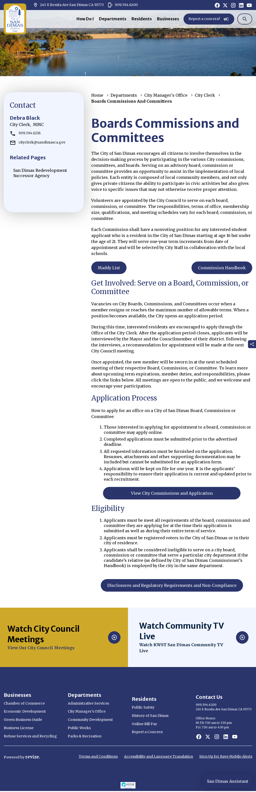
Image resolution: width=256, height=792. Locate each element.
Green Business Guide (23, 719)
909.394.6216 (25, 133)
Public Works (79, 728)
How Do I (85, 18)
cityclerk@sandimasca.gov (38, 142)
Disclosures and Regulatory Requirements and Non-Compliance (171, 585)
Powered (12, 757)
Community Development (90, 719)
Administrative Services (88, 703)
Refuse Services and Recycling (30, 736)
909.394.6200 (123, 5)
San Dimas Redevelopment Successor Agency (40, 173)
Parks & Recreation (85, 736)
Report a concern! (208, 19)
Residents (142, 18)
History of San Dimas (150, 715)
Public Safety (143, 707)
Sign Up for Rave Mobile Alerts (225, 756)
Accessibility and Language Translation (158, 756)
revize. (32, 757)
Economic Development (25, 711)
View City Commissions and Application (172, 493)
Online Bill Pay (144, 724)
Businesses (168, 18)
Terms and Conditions (98, 756)
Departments (112, 18)
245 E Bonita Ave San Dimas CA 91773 (68, 5)
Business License (19, 728)
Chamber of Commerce (24, 703)
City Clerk (205, 95)
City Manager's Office (166, 95)
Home (97, 95)
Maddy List (109, 267)
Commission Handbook (222, 267)
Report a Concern (147, 732)
